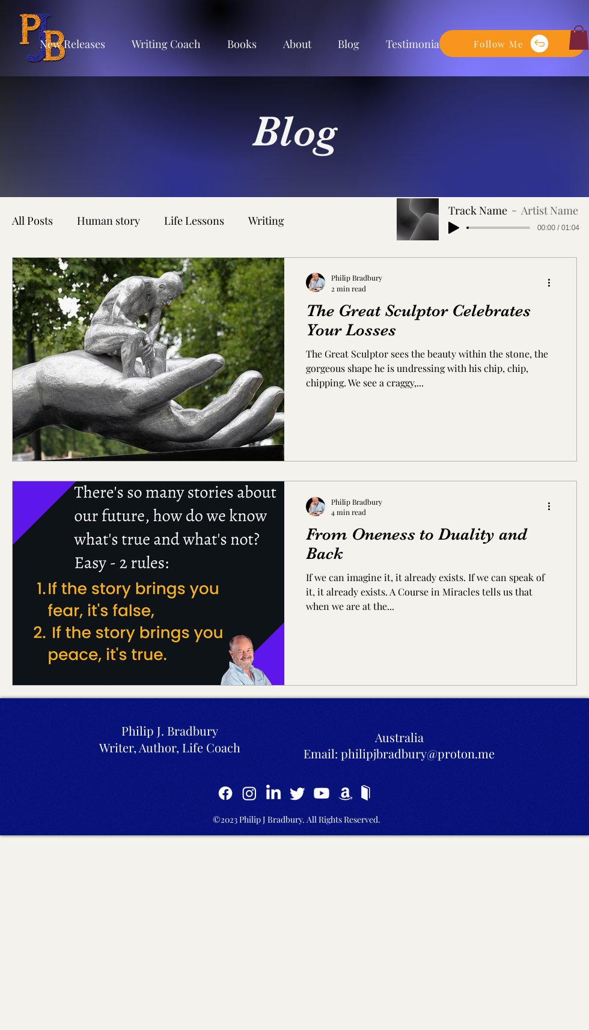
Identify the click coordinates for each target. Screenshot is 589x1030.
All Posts (32, 220)
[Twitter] (297, 793)
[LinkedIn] (273, 793)
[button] (512, 43)
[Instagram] (249, 793)
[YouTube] (322, 793)
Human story (108, 220)
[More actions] (553, 282)
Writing (266, 220)
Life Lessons (194, 220)
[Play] (453, 228)
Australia (399, 737)
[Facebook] (225, 793)
